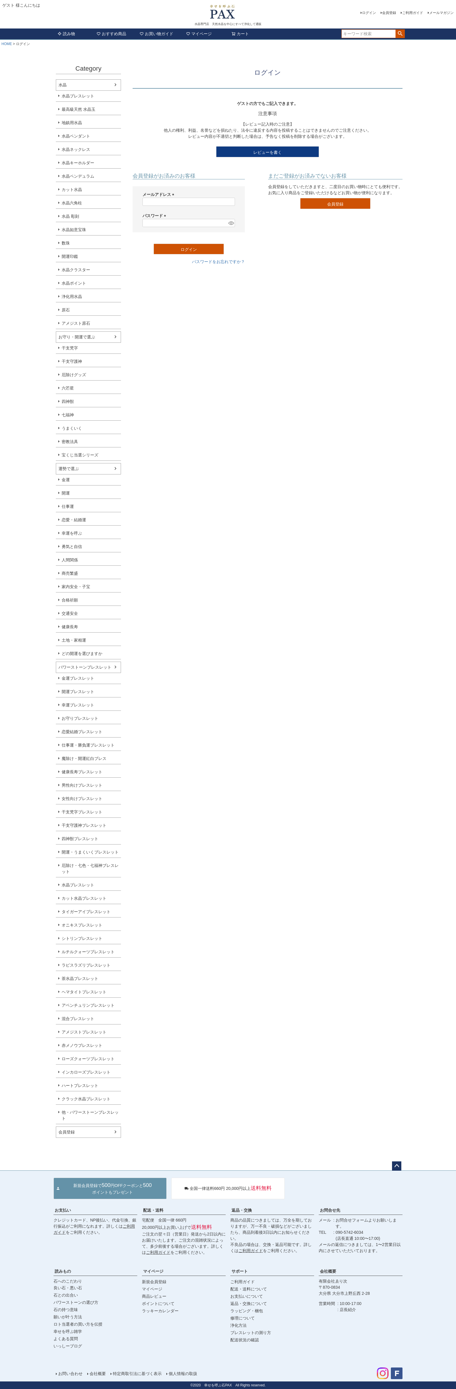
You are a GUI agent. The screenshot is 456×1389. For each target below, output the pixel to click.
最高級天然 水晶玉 (78, 109)
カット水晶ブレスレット (84, 898)
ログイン (369, 13)
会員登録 (389, 13)
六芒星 (68, 388)
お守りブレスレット (80, 718)
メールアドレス (159, 194)
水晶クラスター (76, 269)
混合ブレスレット (78, 1018)
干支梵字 (70, 348)
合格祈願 (70, 600)
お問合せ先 (330, 1210)
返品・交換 (241, 1210)
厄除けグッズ (74, 374)
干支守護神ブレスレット (84, 825)
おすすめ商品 (111, 33)
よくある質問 (66, 1338)
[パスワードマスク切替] (231, 223)
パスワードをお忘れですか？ (218, 261)
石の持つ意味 (66, 1309)
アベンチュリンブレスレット (88, 1005)
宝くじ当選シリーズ (80, 455)
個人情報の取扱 (183, 1373)
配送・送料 (153, 1210)
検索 (400, 34)
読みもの (63, 1271)
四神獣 (68, 401)
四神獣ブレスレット (80, 838)
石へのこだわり (68, 1281)
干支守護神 (72, 361)
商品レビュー (154, 1296)
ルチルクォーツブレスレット (88, 951)
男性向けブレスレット (82, 785)
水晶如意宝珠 (74, 229)
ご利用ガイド (412, 13)
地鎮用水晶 (72, 122)
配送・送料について (248, 1289)
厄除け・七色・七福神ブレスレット (90, 868)
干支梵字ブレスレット (82, 812)
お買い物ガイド (156, 33)
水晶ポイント (74, 283)
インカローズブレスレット (86, 1072)
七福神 (68, 415)
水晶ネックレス (76, 149)
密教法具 (70, 441)
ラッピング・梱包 (246, 1310)
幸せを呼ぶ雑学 (68, 1331)
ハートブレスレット (80, 1085)
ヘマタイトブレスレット (84, 992)
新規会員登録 (154, 1281)
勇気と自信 (72, 546)
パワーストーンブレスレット (84, 667)
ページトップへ (396, 1166)
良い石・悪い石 (68, 1288)
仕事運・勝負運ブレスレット (88, 745)
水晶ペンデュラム (78, 176)
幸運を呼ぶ (72, 533)
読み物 (66, 33)
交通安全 (70, 613)
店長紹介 (348, 1309)
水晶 (62, 85)
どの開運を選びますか (82, 653)
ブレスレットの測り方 (250, 1332)
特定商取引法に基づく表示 (137, 1373)
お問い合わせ (70, 1373)
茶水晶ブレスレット (80, 978)
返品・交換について (248, 1303)
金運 (66, 479)
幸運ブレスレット (78, 705)
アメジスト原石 (76, 323)
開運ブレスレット (78, 691)
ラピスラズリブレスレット (86, 965)
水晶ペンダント (76, 136)
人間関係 (70, 560)
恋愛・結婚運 (74, 519)
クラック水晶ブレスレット (86, 1099)
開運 (66, 493)
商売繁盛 (70, 573)
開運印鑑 (70, 256)
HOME (6, 44)
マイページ (199, 33)
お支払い (63, 1210)
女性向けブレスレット (82, 798)
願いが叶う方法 (68, 1317)
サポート (239, 1271)
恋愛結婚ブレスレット (82, 731)
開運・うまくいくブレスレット (90, 852)
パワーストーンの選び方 (76, 1302)
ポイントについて (158, 1303)
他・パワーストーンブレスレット (90, 1115)
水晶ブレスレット (78, 96)
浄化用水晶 (72, 296)
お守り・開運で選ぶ (76, 337)
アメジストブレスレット (84, 1032)
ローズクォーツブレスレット (88, 1058)
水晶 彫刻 (70, 216)
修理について (242, 1318)
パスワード (155, 215)
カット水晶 (72, 189)
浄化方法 (238, 1325)
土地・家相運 (74, 640)
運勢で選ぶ (68, 468)
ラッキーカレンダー (160, 1310)
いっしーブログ (68, 1346)
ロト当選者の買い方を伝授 (78, 1324)
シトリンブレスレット (82, 938)
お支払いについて (246, 1296)
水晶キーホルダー (78, 162)
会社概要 (328, 1271)
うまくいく (72, 428)
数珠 (66, 243)
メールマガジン (441, 13)
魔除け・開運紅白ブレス (84, 758)
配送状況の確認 (244, 1340)
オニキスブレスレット (82, 925)
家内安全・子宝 (76, 586)
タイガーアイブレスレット (86, 911)
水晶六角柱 (72, 203)
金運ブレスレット (78, 678)
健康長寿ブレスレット (82, 772)
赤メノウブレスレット (82, 1045)
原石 (66, 310)
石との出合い (66, 1295)
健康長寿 (70, 626)
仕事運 (68, 506)
